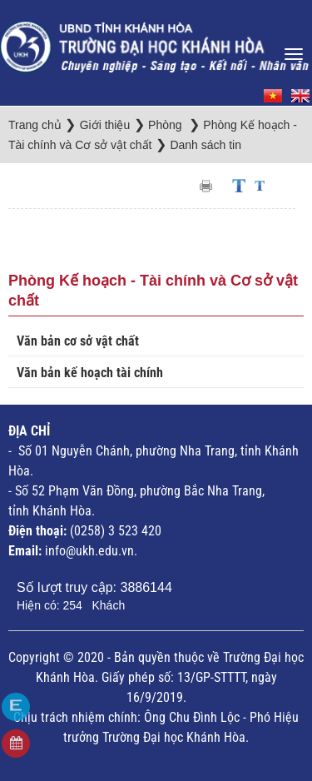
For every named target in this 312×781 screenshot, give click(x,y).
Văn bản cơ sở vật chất (78, 341)
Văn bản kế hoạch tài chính (90, 373)
